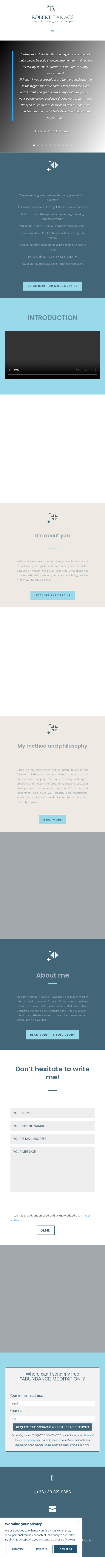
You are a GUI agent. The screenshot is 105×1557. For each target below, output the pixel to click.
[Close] (78, 1521)
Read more (52, 819)
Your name (19, 1411)
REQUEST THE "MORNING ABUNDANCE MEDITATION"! (52, 1427)
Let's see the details (53, 595)
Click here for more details (52, 286)
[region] (41, 1537)
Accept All (66, 1549)
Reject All (41, 1549)
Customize (17, 1549)
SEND (46, 1230)
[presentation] (38, 1203)
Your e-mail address (26, 1395)
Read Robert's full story (52, 1035)
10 (71, 145)
